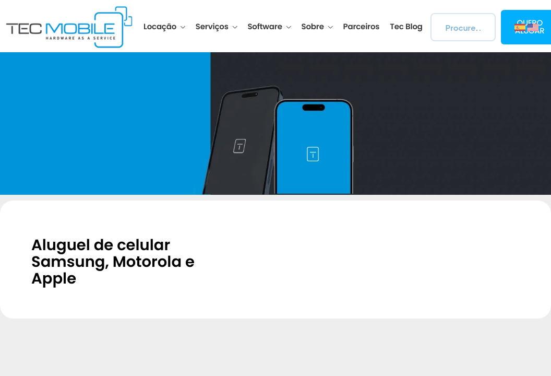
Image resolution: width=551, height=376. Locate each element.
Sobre (317, 27)
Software (269, 27)
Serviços (216, 27)
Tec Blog (406, 27)
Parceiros (361, 27)
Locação (164, 27)
